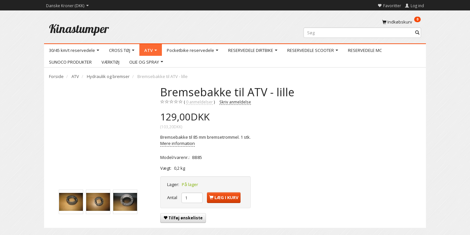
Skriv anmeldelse (235, 101)
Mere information (177, 143)
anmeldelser (199, 102)
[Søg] (417, 33)
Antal (172, 197)
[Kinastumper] (79, 28)
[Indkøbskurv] (401, 21)
